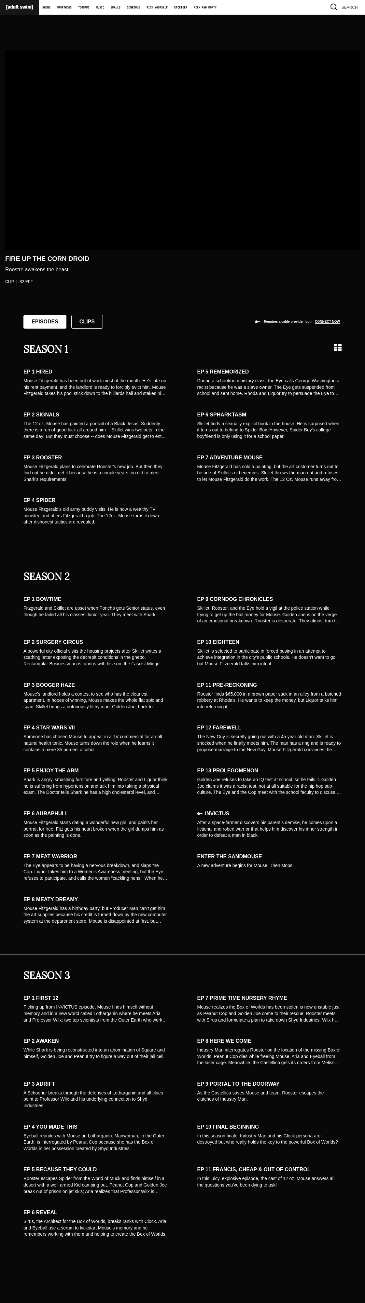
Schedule (133, 7)
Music (100, 7)
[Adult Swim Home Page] (19, 7)
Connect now (327, 321)
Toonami (84, 7)
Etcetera (180, 7)
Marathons (64, 7)
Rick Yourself (157, 7)
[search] (355, 7)
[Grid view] (338, 347)
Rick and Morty (205, 7)
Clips (87, 321)
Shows (46, 7)
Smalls (115, 7)
